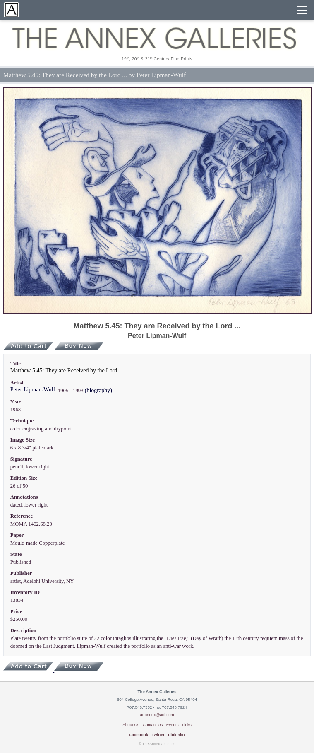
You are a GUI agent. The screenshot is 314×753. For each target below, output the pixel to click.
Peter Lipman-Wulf (32, 389)
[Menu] (302, 10)
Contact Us (153, 724)
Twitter (158, 734)
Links (187, 724)
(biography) (98, 390)
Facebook (138, 734)
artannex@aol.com (157, 714)
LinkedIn (176, 734)
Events (172, 724)
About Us (130, 724)
